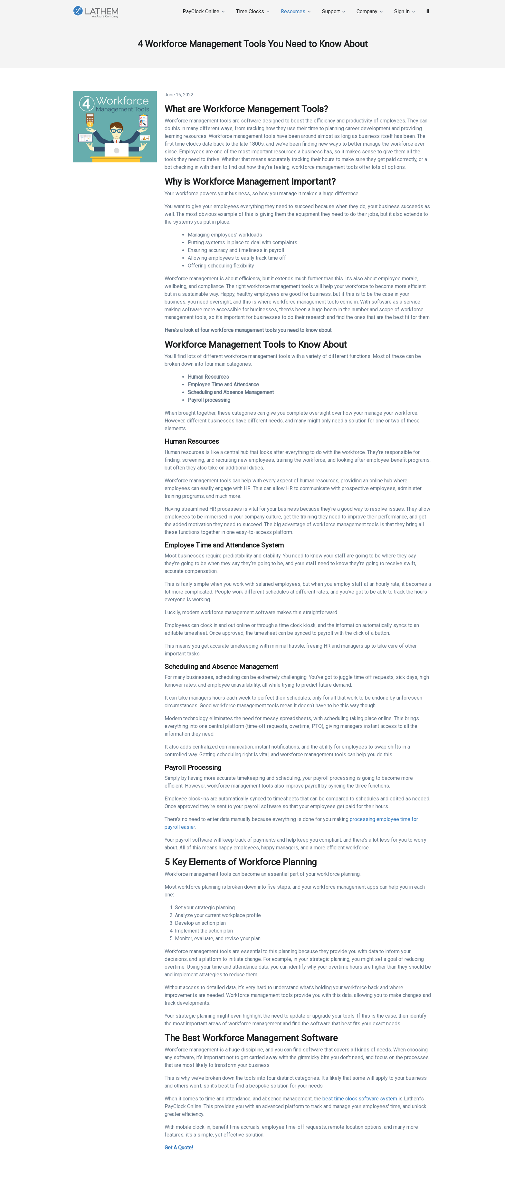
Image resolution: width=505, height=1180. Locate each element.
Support (331, 11)
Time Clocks (250, 11)
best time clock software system (359, 1099)
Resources (293, 11)
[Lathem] (102, 11)
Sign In (402, 11)
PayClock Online (201, 11)
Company (367, 11)
